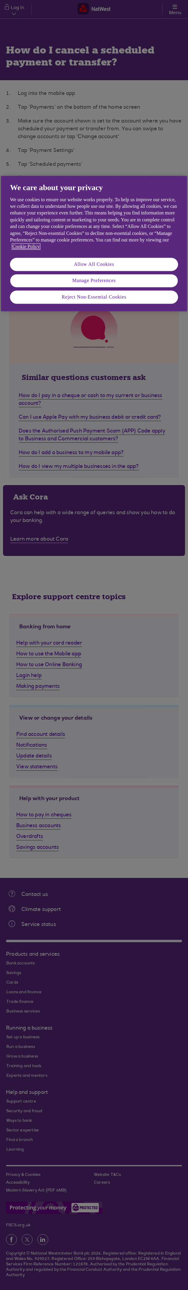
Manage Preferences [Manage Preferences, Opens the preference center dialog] (94, 280)
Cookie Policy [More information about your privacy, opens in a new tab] (26, 246)
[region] (94, 243)
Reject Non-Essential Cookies (94, 296)
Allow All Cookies (94, 264)
